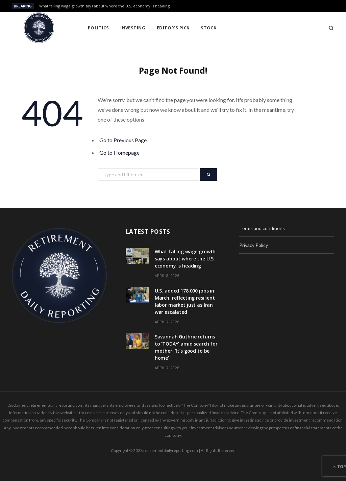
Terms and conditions (262, 228)
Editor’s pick (173, 28)
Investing (132, 28)
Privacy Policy (253, 245)
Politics (98, 28)
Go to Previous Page (123, 140)
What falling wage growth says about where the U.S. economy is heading (104, 6)
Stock (208, 28)
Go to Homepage (119, 152)
